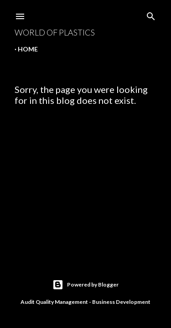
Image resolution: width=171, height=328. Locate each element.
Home (28, 49)
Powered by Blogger (85, 284)
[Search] (150, 14)
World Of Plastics (55, 32)
